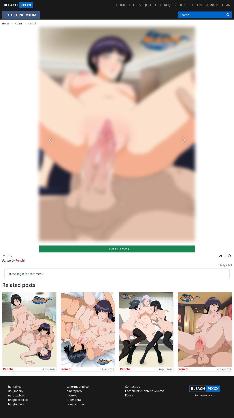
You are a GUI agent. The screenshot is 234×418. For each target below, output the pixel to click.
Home (121, 5)
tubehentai (74, 400)
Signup (211, 5)
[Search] (228, 14)
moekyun (73, 395)
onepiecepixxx (18, 400)
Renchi (8, 369)
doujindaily (15, 391)
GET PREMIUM (21, 14)
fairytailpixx (16, 404)
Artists (135, 5)
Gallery (196, 5)
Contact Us (132, 387)
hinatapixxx (74, 391)
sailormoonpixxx (78, 387)
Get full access (117, 249)
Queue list (152, 5)
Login (225, 5)
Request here (175, 5)
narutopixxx (16, 395)
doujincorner (75, 404)
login (20, 274)
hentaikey (14, 387)
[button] (50, 140)
